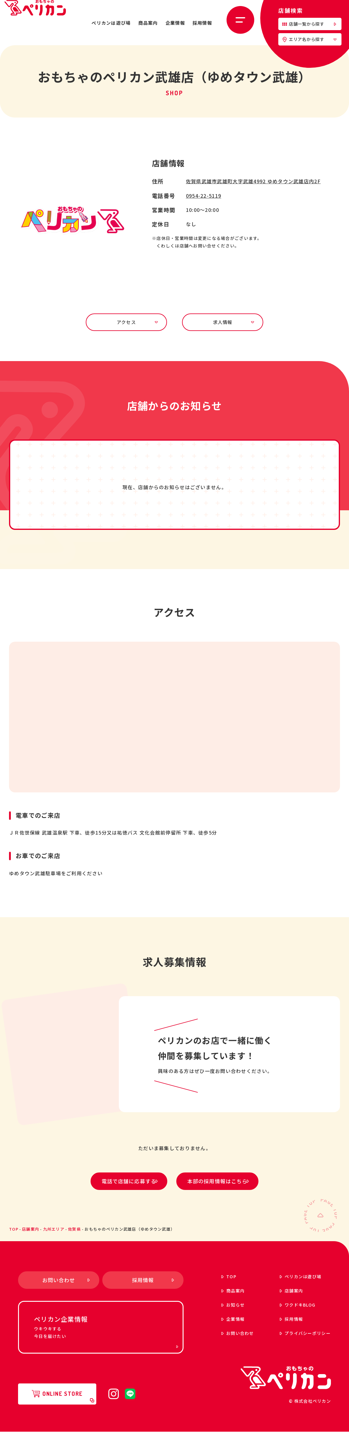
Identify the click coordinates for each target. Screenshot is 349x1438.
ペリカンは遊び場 (111, 23)
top (13, 1235)
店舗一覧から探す (309, 24)
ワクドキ (282, 1311)
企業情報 (175, 23)
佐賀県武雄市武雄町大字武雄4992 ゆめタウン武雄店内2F (253, 181)
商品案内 (148, 23)
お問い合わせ (222, 1339)
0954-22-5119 (203, 195)
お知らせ (218, 1311)
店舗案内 (30, 1235)
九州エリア (53, 1235)
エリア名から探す (309, 39)
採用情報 (202, 23)
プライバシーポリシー (290, 1339)
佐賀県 (74, 1235)
